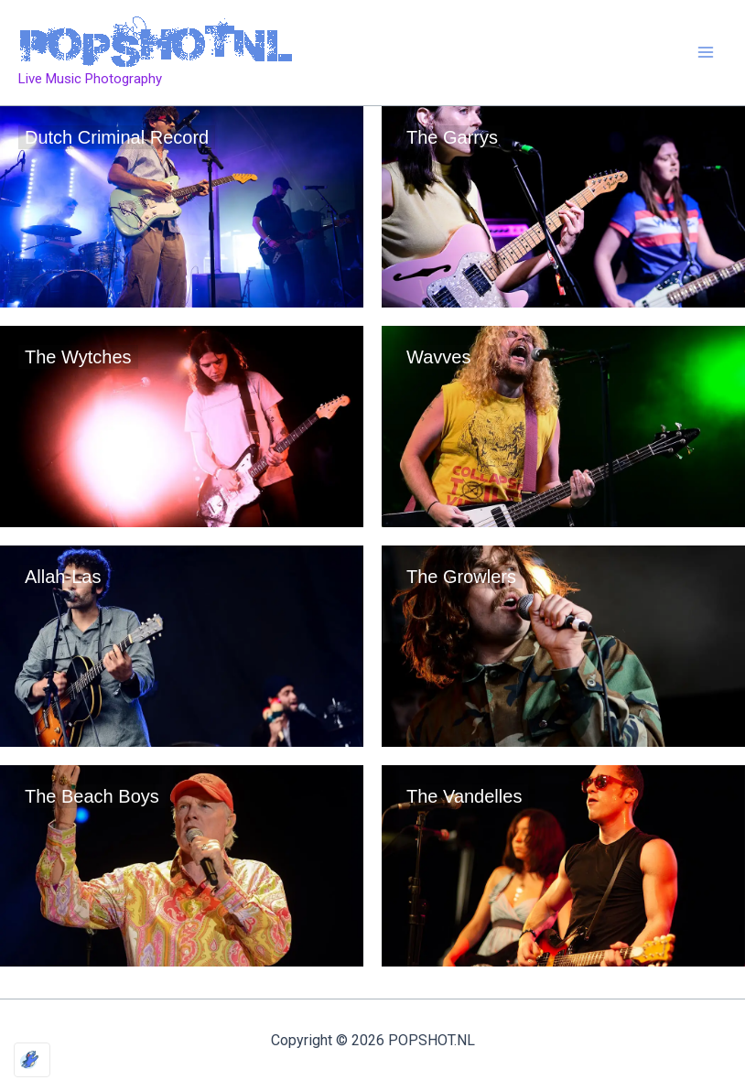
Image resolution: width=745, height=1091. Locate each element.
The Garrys (452, 137)
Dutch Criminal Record (117, 137)
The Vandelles (464, 796)
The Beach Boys (92, 796)
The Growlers (461, 577)
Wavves (438, 357)
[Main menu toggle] (707, 53)
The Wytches (78, 357)
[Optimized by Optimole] (32, 1059)
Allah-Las (63, 577)
